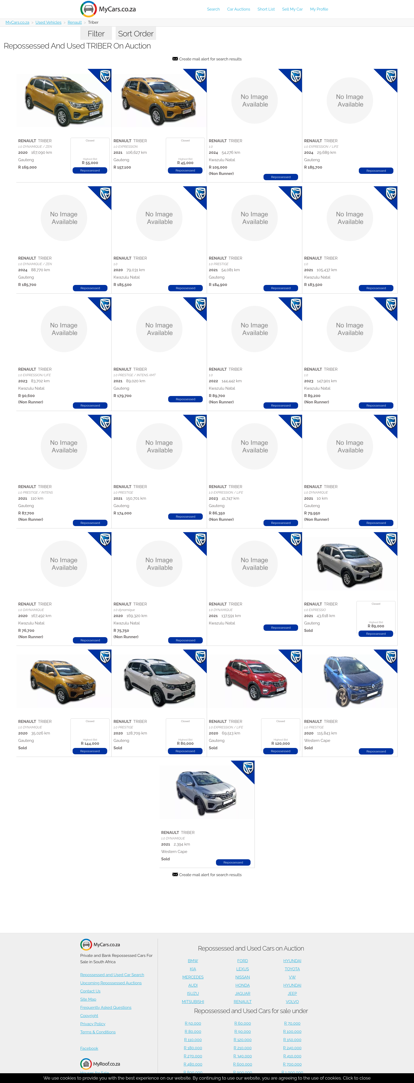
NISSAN (243, 977)
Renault (75, 22)
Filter (96, 33)
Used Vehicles (49, 22)
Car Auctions (238, 9)
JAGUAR (242, 993)
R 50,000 (193, 1023)
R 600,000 (242, 1064)
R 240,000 (292, 1048)
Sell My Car (292, 9)
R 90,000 (242, 1031)
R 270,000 (193, 1056)
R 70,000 (292, 1023)
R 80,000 (193, 1031)
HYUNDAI (292, 960)
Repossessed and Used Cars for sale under (251, 1011)
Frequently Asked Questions (105, 1007)
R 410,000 (292, 1056)
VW (292, 977)
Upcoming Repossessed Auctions (111, 983)
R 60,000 (242, 1023)
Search (213, 9)
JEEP (292, 993)
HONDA (243, 985)
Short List (266, 9)
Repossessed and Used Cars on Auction (251, 948)
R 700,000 (292, 1064)
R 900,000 (242, 1072)
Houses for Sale (100, 1066)
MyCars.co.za (17, 22)
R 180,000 (193, 1048)
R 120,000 (243, 1039)
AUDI (192, 985)
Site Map (88, 999)
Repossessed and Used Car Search (112, 974)
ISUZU (193, 993)
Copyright (89, 1015)
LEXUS (242, 969)
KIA (193, 969)
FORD (242, 960)
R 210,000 (243, 1048)
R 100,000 (292, 1031)
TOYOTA (292, 969)
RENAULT (243, 1001)
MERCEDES (193, 977)
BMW (193, 960)
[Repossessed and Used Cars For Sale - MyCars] (111, 9)
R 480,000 (193, 1064)
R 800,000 (193, 1072)
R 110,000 (193, 1039)
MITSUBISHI (193, 1001)
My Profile (319, 9)
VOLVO (292, 1001)
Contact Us (90, 991)
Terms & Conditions (98, 1032)
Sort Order (136, 33)
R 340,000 (242, 1056)
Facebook (89, 1048)
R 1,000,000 (292, 1072)
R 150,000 (292, 1039)
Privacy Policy (92, 1024)
